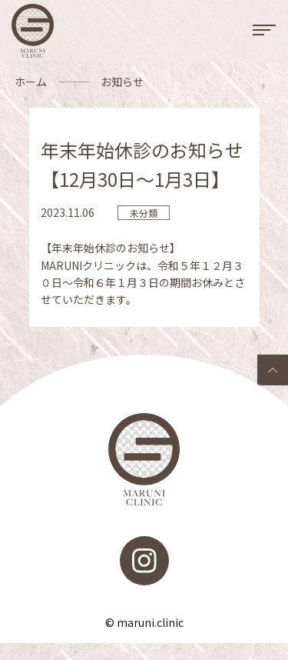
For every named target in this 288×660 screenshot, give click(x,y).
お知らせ (122, 81)
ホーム (31, 81)
